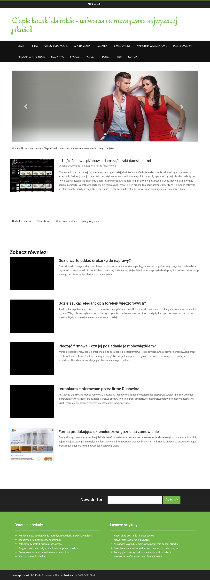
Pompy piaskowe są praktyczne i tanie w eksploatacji (142, 552)
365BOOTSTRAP (86, 575)
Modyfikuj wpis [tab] (90, 221)
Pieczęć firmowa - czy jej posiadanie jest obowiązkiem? (107, 346)
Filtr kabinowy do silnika (32, 556)
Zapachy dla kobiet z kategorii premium (40, 540)
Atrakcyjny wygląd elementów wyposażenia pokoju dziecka (146, 544)
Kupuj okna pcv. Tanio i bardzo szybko (134, 536)
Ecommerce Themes (52, 575)
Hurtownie (35, 148)
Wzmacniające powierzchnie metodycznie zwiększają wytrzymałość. (55, 536)
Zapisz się (171, 499)
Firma (24, 148)
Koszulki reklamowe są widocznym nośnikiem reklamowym (146, 548)
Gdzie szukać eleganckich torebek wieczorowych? (102, 303)
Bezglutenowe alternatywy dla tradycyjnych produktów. (49, 548)
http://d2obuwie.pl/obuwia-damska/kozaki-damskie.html (105, 161)
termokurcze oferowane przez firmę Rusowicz (99, 389)
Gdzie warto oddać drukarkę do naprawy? (95, 260)
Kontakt (94, 4)
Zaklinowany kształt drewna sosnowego (40, 544)
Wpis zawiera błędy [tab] (66, 221)
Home (15, 148)
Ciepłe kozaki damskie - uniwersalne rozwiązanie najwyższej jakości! (80, 148)
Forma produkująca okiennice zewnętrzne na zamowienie (109, 431)
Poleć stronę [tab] (43, 221)
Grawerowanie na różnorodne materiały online (44, 552)
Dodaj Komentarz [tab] (21, 221)
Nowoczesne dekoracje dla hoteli (132, 540)
